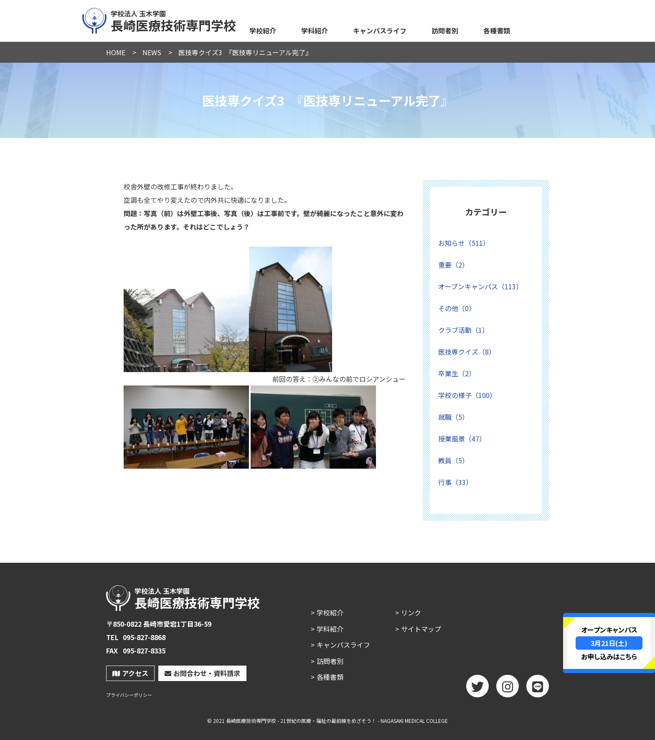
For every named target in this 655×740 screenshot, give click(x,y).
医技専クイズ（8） (466, 352)
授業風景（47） (462, 439)
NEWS (151, 52)
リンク (411, 612)
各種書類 (496, 30)
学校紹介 (262, 30)
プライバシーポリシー (129, 695)
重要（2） (453, 265)
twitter (477, 689)
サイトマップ (421, 628)
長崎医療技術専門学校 (159, 19)
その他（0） (456, 308)
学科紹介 (314, 30)
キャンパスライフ (379, 30)
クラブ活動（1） (463, 330)
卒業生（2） (456, 373)
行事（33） (455, 482)
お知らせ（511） (464, 243)
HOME (115, 52)
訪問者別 (445, 30)
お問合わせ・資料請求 (202, 673)
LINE (537, 689)
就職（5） (453, 417)
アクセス (130, 673)
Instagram (507, 689)
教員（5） (453, 460)
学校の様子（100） (467, 395)
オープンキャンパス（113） (480, 286)
